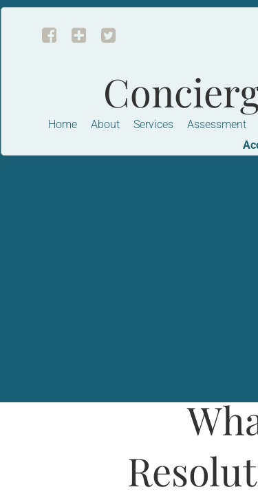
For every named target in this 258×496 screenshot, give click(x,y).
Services (153, 124)
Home (62, 124)
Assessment (216, 124)
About (105, 124)
